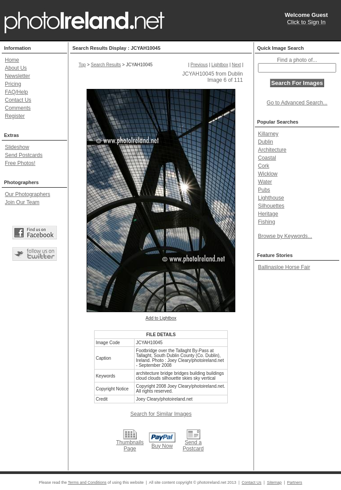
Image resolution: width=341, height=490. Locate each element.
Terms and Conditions (87, 482)
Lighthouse (271, 198)
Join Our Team (22, 202)
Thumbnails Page (129, 445)
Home (12, 60)
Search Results (106, 64)
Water (265, 182)
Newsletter (17, 76)
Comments (18, 108)
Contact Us (18, 100)
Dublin (265, 142)
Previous (199, 64)
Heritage (268, 214)
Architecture (272, 150)
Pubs (264, 190)
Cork (263, 166)
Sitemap (274, 482)
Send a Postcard (192, 445)
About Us (16, 68)
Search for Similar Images (160, 414)
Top (82, 64)
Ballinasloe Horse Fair (284, 267)
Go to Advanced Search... (297, 103)
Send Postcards (24, 155)
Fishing (266, 222)
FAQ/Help (16, 92)
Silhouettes (271, 206)
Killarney (268, 134)
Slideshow (17, 147)
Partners (294, 482)
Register (15, 116)
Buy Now (162, 446)
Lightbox (219, 64)
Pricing (13, 84)
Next (236, 64)
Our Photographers (27, 194)
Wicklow (268, 174)
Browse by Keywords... (285, 236)
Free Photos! (20, 163)
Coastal (267, 158)
